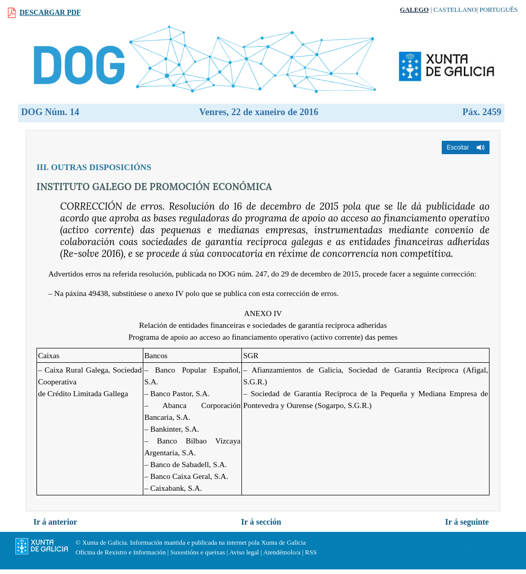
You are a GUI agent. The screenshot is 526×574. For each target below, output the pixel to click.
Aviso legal (244, 552)
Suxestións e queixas (198, 552)
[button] (466, 147)
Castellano (455, 9)
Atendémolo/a (281, 552)
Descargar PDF (50, 12)
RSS (311, 552)
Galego (414, 9)
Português (498, 9)
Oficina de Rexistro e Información (121, 552)
